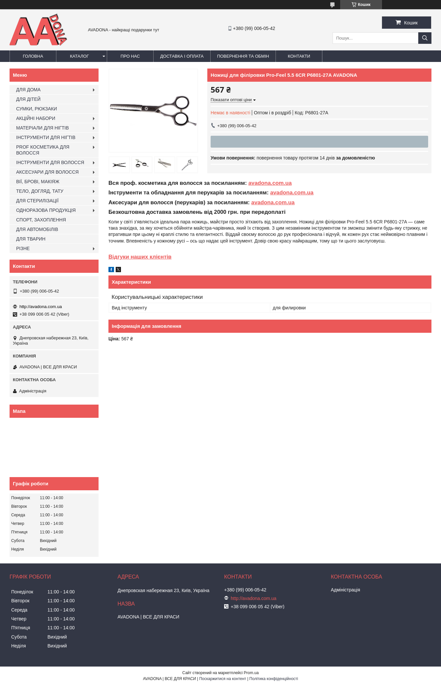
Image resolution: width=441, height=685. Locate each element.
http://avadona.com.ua (40, 306)
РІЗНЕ (23, 248)
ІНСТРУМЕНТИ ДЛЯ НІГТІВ (45, 137)
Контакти (299, 56)
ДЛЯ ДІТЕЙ (28, 99)
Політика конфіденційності (274, 678)
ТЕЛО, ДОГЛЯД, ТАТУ (39, 191)
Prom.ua (251, 673)
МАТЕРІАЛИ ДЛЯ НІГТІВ (42, 127)
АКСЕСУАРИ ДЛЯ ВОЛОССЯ (47, 172)
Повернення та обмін (243, 56)
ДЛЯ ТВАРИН (30, 239)
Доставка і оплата (182, 56)
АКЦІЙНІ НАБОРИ (35, 118)
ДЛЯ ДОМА (28, 89)
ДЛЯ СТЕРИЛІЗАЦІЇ (37, 200)
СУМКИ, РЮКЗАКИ (36, 108)
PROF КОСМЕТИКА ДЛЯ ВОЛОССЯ (42, 150)
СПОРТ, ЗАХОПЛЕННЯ (41, 219)
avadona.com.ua (270, 183)
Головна (33, 56)
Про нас (130, 56)
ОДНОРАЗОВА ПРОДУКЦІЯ (46, 210)
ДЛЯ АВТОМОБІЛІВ (37, 229)
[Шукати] (424, 38)
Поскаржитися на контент (222, 678)
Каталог (79, 56)
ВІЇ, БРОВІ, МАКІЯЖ (37, 181)
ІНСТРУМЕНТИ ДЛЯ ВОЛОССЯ (50, 162)
